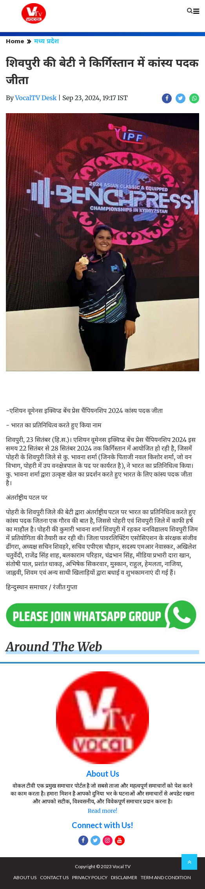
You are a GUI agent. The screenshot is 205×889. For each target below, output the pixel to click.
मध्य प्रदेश (46, 41)
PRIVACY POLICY (89, 877)
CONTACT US (54, 877)
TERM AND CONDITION (166, 877)
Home (15, 41)
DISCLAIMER (124, 877)
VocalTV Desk (36, 98)
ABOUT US (24, 877)
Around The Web (54, 647)
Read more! (102, 810)
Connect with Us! (102, 825)
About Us (102, 773)
